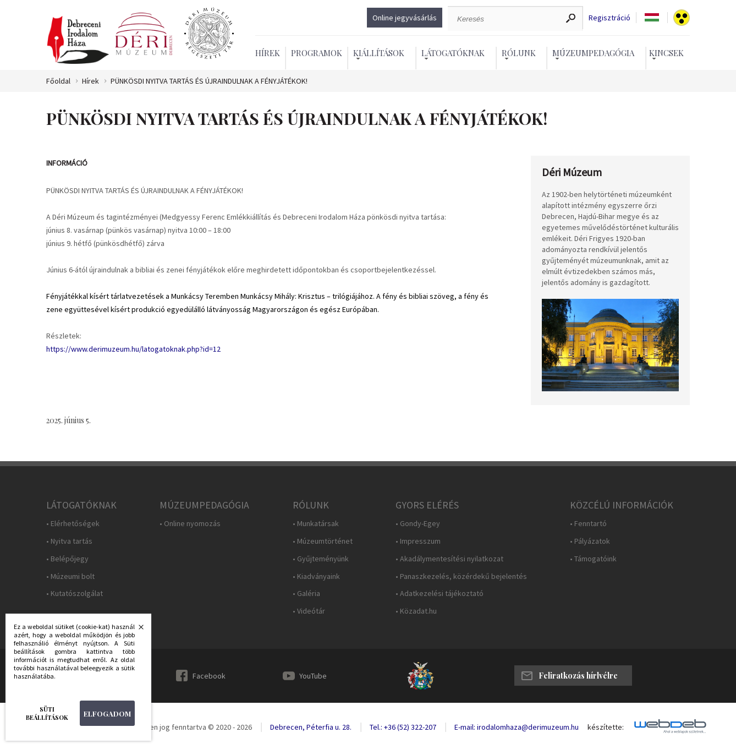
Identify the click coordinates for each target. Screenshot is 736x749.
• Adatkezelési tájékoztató (440, 593)
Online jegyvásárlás (404, 18)
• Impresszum (418, 541)
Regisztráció (609, 18)
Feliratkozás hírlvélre (578, 675)
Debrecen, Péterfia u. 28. (310, 727)
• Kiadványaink (316, 576)
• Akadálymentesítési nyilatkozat (449, 559)
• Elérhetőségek (73, 523)
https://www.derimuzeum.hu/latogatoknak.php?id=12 (133, 349)
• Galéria (306, 593)
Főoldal (58, 81)
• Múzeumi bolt (70, 576)
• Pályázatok (590, 541)
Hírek (267, 52)
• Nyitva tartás (69, 541)
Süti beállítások (47, 713)
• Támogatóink (593, 559)
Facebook (209, 676)
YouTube (313, 676)
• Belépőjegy (67, 559)
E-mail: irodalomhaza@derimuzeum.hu (516, 727)
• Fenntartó (588, 523)
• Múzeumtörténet (323, 541)
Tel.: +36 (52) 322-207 (403, 727)
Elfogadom (107, 713)
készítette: (605, 727)
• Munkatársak (316, 523)
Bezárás (135, 630)
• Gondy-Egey (418, 523)
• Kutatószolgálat (74, 593)
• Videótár (309, 611)
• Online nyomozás (190, 523)
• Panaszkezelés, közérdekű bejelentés (461, 576)
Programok (316, 52)
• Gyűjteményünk (321, 559)
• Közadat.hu (416, 611)
